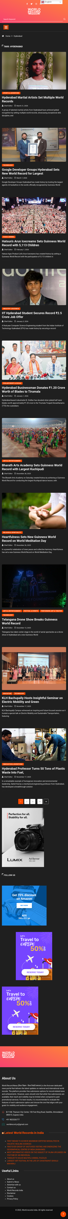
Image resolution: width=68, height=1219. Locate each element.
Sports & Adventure (11, 93)
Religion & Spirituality (12, 532)
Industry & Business (11, 309)
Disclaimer (11, 1193)
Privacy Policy (12, 1199)
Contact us (11, 1188)
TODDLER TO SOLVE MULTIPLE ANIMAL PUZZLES (27, 1158)
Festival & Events (31, 611)
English (46, 2)
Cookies (10, 1196)
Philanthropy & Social (12, 383)
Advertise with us (14, 1185)
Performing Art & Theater (51, 611)
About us (10, 1179)
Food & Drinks (8, 237)
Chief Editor (8, 106)
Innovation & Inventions (13, 764)
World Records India (15, 1190)
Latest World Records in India (24, 1132)
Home (7, 36)
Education (7, 693)
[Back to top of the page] (63, 1214)
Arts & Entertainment (12, 461)
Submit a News (13, 1182)
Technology (8, 165)
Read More (8, 120)
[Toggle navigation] (6, 27)
